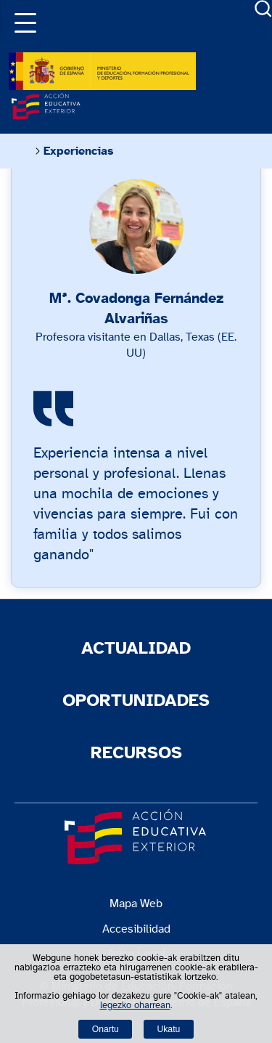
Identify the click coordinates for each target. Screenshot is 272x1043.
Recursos (136, 753)
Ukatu (169, 1029)
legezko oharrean (135, 1005)
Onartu (105, 1029)
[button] (22, 22)
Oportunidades (136, 701)
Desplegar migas (21, 151)
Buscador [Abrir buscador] (263, 8)
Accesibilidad (136, 929)
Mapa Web (136, 903)
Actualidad (136, 648)
